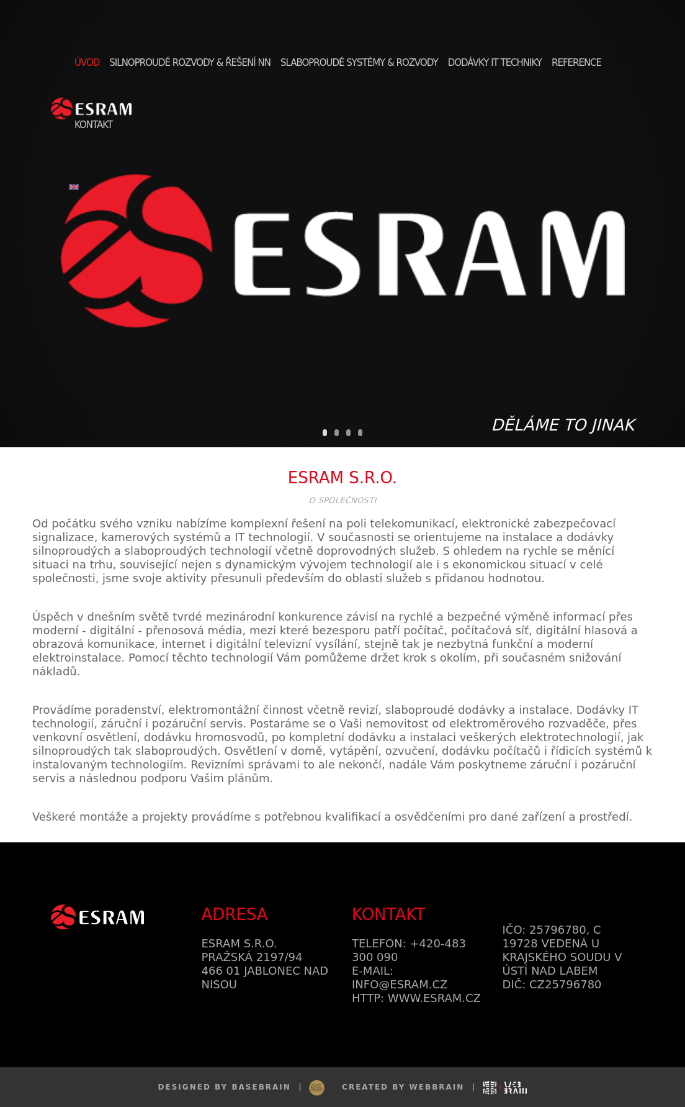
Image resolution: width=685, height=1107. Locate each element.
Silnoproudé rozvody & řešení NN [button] (190, 62)
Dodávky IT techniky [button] (495, 62)
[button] (75, 186)
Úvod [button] (86, 62)
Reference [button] (576, 62)
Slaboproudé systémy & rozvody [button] (359, 62)
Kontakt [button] (93, 124)
